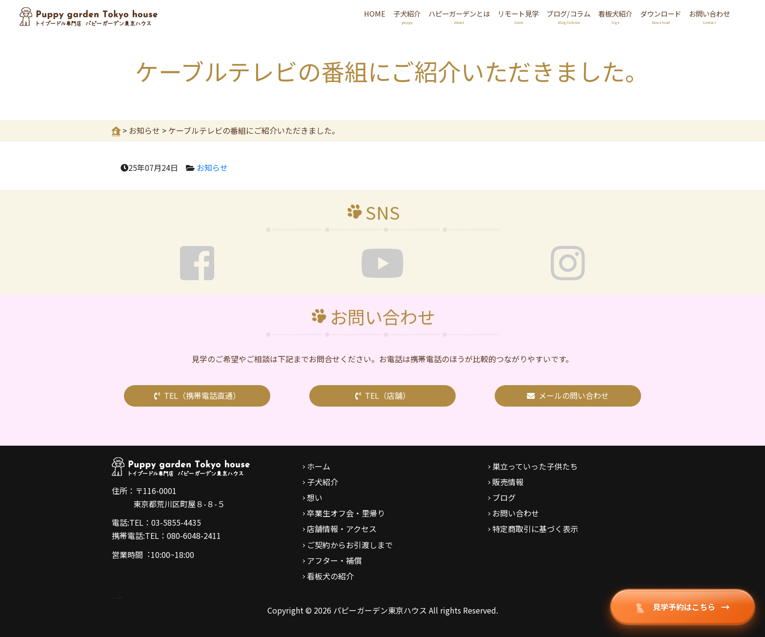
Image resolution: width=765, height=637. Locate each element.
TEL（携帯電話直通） (197, 395)
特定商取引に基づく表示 (535, 528)
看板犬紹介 (615, 17)
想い (314, 497)
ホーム (318, 466)
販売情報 (507, 482)
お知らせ (212, 167)
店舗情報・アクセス (342, 528)
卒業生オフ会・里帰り (346, 513)
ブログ (504, 497)
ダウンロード (660, 17)
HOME (374, 13)
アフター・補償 (334, 560)
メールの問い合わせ (568, 395)
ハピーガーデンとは (459, 17)
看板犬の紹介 (330, 576)
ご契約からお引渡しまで (350, 545)
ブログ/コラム (568, 17)
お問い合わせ (709, 17)
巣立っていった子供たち (535, 466)
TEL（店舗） (382, 395)
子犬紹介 (407, 17)
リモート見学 (518, 17)
